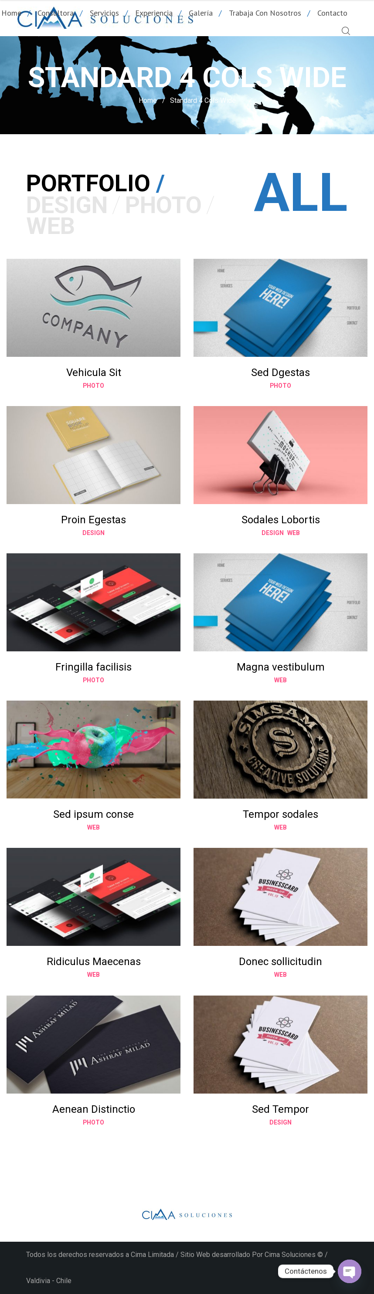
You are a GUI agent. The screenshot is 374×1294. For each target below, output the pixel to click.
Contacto (332, 13)
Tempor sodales (280, 814)
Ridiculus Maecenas (94, 961)
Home (148, 100)
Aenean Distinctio (93, 1109)
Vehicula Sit (93, 372)
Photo (93, 385)
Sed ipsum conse (93, 814)
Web (293, 532)
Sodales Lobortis (280, 520)
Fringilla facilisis (93, 667)
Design (93, 532)
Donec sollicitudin (280, 961)
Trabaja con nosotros (265, 13)
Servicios (104, 13)
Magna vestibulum (281, 667)
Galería (201, 13)
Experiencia (154, 13)
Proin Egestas (93, 520)
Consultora (55, 13)
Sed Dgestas (280, 372)
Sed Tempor (280, 1109)
